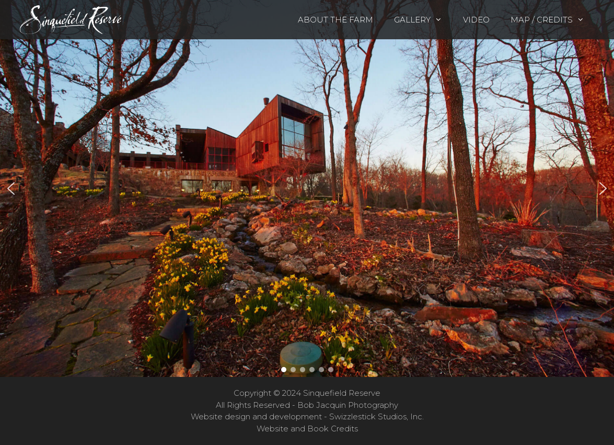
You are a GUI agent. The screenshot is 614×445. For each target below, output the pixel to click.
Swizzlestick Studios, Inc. (376, 416)
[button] (307, 188)
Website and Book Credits (307, 428)
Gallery (423, 19)
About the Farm (335, 20)
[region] (307, 188)
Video (476, 20)
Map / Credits (553, 19)
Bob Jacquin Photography (347, 405)
